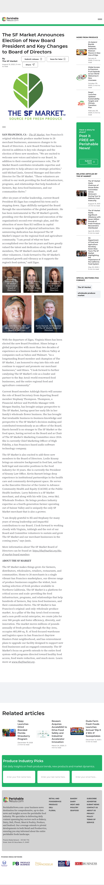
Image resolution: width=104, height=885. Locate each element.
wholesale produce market (86, 294)
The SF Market (9, 61)
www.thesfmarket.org (23, 662)
